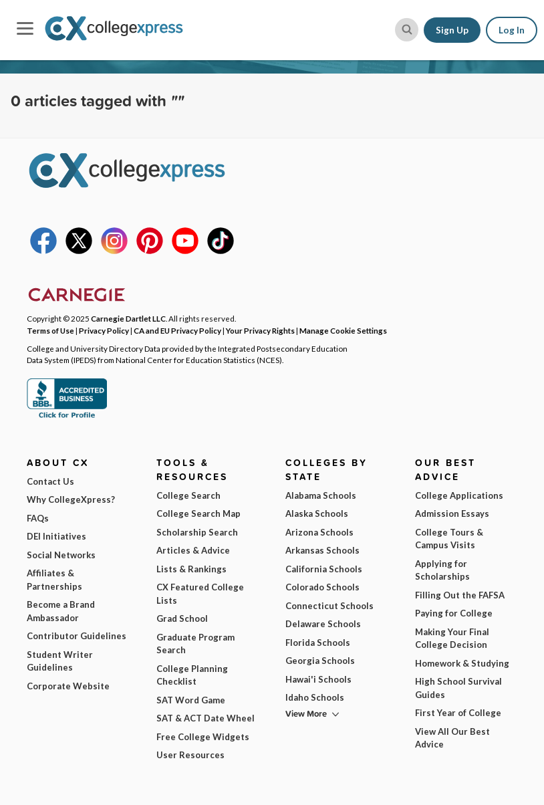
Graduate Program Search (195, 644)
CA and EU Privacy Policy (177, 330)
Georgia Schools (320, 660)
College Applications (459, 495)
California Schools (323, 569)
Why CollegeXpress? (71, 499)
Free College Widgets (202, 736)
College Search (188, 495)
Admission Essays (452, 513)
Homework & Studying (462, 663)
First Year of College (458, 712)
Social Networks (61, 555)
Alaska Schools (316, 513)
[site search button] (406, 29)
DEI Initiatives (56, 536)
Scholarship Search (197, 532)
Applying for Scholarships (442, 570)
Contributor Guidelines (76, 635)
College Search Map (198, 513)
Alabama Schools (320, 495)
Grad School (182, 618)
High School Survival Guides (458, 688)
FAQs (38, 518)
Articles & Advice (193, 550)
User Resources (190, 755)
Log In (512, 30)
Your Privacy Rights (260, 330)
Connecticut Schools (329, 605)
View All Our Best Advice (452, 738)
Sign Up (452, 30)
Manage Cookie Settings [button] (343, 330)
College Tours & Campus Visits (449, 539)
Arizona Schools (319, 532)
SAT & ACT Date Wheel (205, 718)
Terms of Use (50, 330)
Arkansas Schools (322, 550)
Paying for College (454, 613)
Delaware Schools (323, 623)
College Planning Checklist (192, 675)
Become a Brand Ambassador (61, 611)
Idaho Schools (314, 697)
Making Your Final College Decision (452, 638)
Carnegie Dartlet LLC (128, 318)
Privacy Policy (104, 330)
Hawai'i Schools (318, 679)
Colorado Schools (322, 587)
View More (306, 713)
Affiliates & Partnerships (54, 580)
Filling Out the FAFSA (460, 595)
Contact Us (50, 481)
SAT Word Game (190, 700)
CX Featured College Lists (200, 594)
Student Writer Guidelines (60, 661)
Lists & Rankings (191, 569)
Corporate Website (68, 686)
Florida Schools (317, 642)
